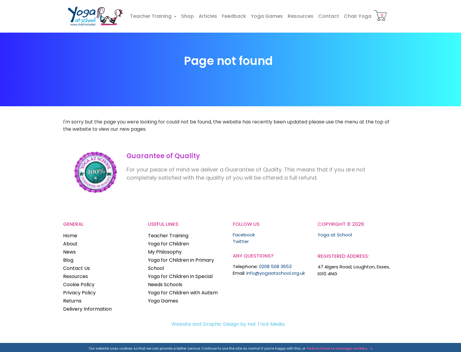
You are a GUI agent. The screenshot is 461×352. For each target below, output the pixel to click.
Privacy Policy (79, 292)
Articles (208, 16)
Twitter (241, 241)
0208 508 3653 (275, 266)
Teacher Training (151, 16)
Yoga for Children (168, 243)
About (70, 243)
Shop (187, 16)
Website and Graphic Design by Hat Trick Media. (228, 324)
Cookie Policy (78, 284)
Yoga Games (267, 16)
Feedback (234, 16)
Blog (68, 260)
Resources (300, 16)
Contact (328, 16)
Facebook (244, 235)
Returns (72, 300)
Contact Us (76, 268)
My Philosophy (165, 251)
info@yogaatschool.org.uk (275, 273)
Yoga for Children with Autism (183, 292)
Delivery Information (87, 309)
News (69, 251)
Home (70, 235)
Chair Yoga (357, 16)
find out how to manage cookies (336, 348)
